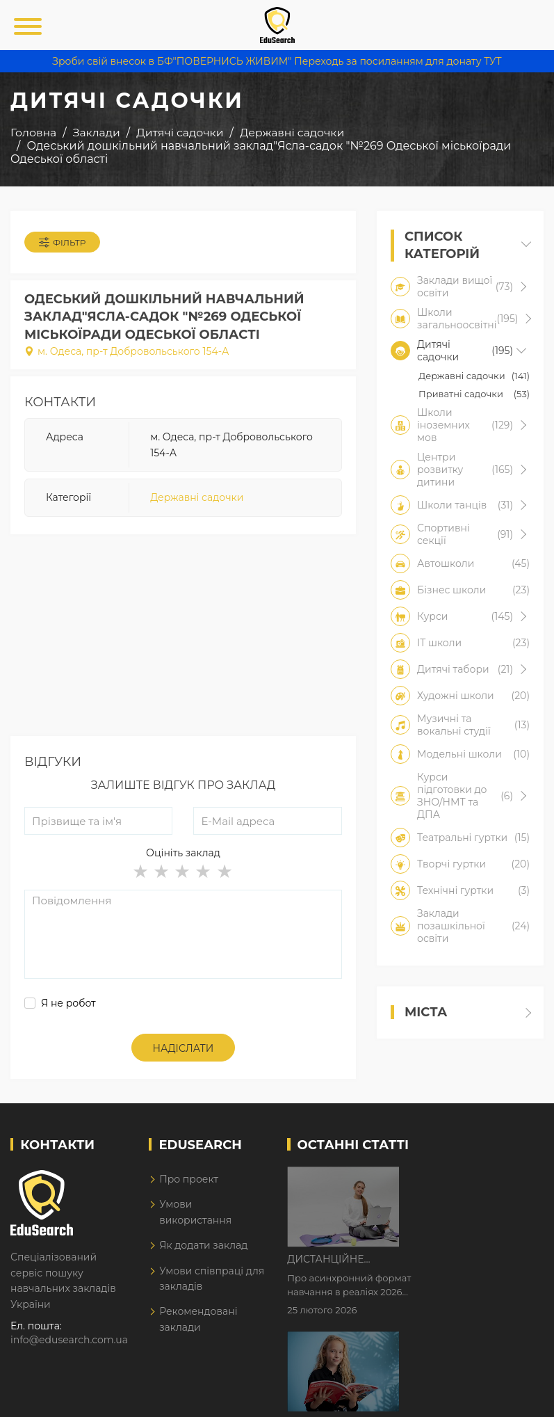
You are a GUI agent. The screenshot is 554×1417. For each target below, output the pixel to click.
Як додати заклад (203, 1245)
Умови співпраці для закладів (211, 1278)
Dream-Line (514, 1396)
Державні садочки (196, 497)
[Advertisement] (183, 638)
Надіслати (183, 1048)
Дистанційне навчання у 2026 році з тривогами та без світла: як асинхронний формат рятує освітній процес (471, 1178)
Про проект (188, 1179)
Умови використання (195, 1212)
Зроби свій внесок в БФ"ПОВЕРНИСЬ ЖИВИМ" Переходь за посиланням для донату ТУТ (276, 61)
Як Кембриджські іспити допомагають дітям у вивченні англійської (468, 1265)
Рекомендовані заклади (198, 1319)
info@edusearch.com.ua (69, 1340)
